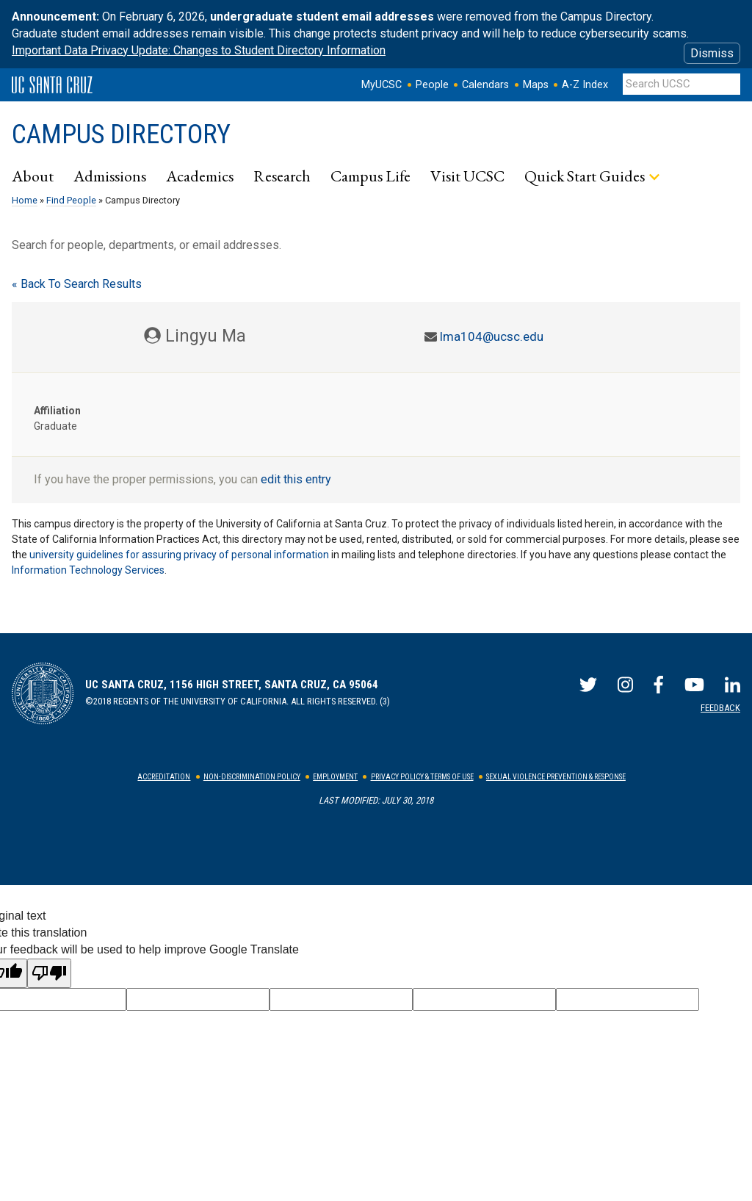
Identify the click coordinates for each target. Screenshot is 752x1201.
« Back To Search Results (77, 284)
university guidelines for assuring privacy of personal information (179, 554)
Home (24, 200)
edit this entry (296, 479)
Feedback (720, 707)
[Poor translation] (49, 973)
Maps (536, 85)
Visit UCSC (467, 175)
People (432, 85)
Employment (335, 777)
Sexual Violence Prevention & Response (556, 777)
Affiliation (57, 410)
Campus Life (370, 175)
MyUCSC (381, 85)
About (33, 175)
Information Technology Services (88, 570)
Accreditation (163, 777)
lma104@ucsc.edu (491, 336)
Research (282, 175)
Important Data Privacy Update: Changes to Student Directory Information (199, 50)
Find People (71, 200)
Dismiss (712, 53)
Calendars (485, 85)
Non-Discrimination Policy (251, 777)
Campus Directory (121, 134)
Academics (200, 175)
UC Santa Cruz (52, 85)
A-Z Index (585, 85)
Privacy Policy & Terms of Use (422, 777)
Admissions (109, 175)
